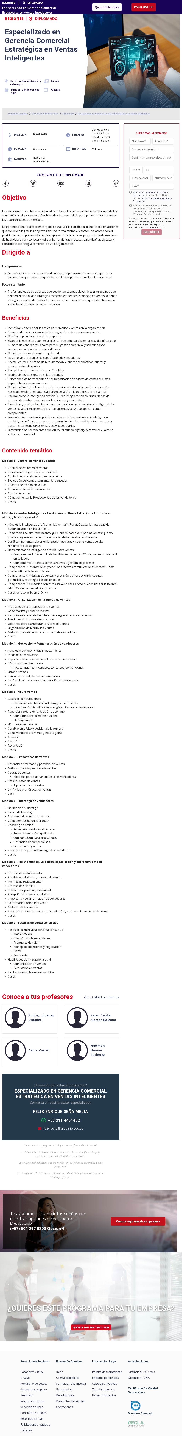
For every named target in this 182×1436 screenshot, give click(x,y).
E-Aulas (25, 1378)
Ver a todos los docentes (101, 997)
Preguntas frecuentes (70, 1401)
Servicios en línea (31, 1407)
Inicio (59, 1372)
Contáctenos (64, 1407)
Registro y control (32, 1401)
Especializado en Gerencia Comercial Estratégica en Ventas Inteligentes (114, 113)
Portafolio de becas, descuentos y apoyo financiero (33, 1389)
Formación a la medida (71, 1384)
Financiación (64, 1389)
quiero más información (91, 1327)
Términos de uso (103, 1389)
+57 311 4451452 (60, 1120)
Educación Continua (18, 113)
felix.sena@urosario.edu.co (60, 1128)
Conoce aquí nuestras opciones (138, 1221)
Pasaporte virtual (31, 1372)
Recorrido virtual (31, 1419)
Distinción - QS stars (141, 1372)
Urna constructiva (104, 1395)
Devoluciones (65, 1395)
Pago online (143, 7)
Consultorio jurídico (33, 1413)
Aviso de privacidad (104, 1384)
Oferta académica (67, 1378)
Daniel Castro (38, 1050)
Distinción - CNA (139, 1378)
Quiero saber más (107, 7)
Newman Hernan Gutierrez (97, 1050)
